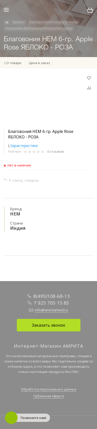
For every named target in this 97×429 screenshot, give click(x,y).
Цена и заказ (39, 63)
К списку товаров (24, 180)
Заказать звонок (48, 325)
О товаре (13, 63)
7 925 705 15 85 (51, 303)
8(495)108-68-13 (51, 296)
